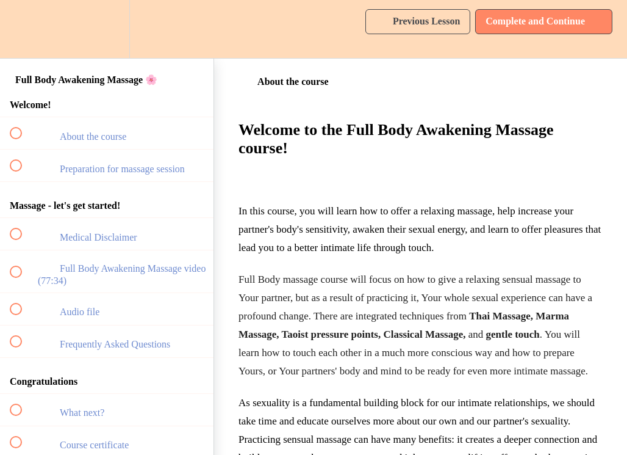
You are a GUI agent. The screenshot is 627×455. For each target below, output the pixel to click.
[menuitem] (106, 29)
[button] (22, 29)
